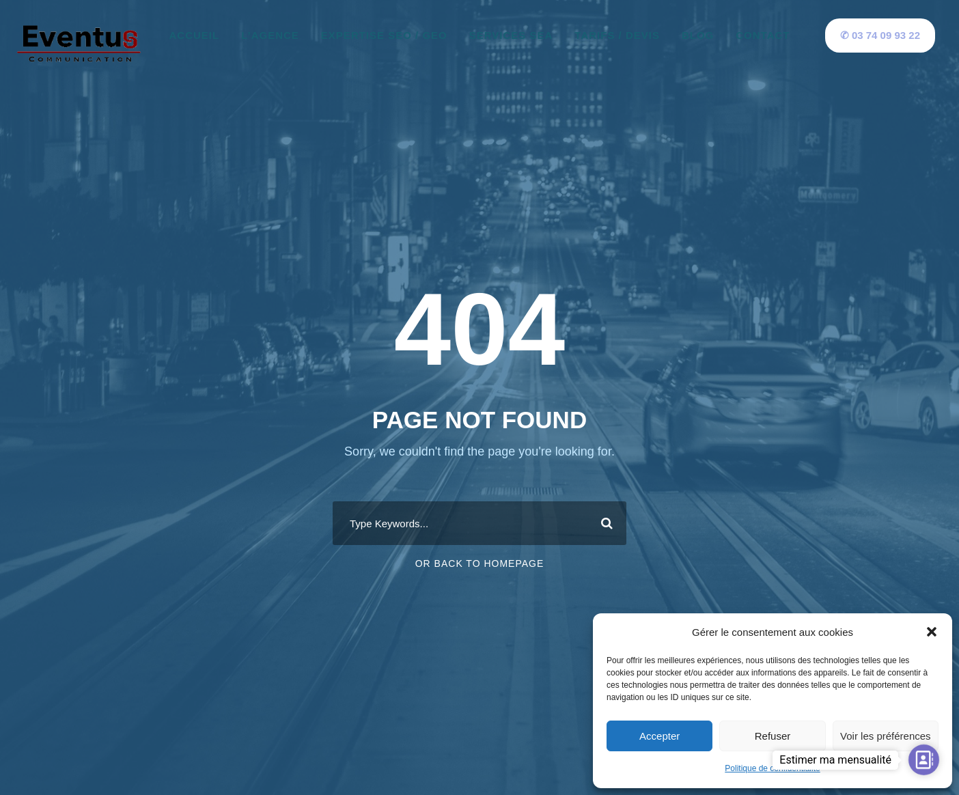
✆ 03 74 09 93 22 (880, 35)
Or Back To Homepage (479, 563)
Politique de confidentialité (772, 768)
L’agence (270, 35)
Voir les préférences (885, 736)
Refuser (773, 736)
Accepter (659, 736)
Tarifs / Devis (617, 35)
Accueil (194, 35)
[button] (932, 632)
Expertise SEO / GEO (384, 35)
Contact (763, 35)
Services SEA (511, 35)
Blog (698, 35)
